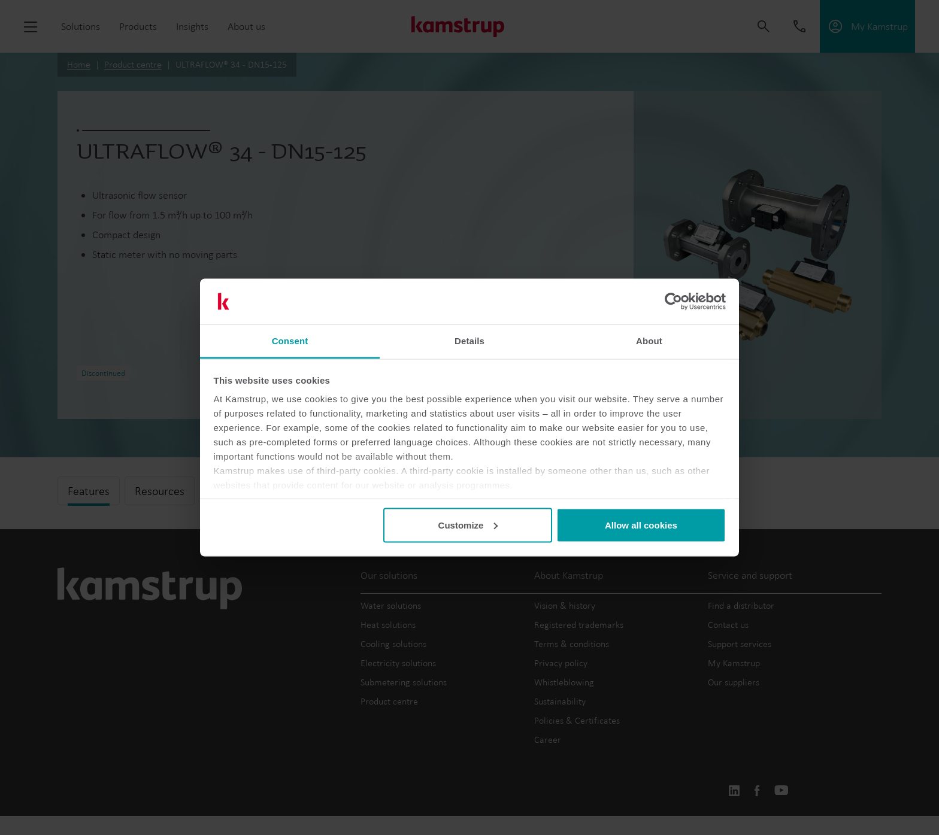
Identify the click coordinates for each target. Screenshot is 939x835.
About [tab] (649, 341)
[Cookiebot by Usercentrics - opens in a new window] (673, 302)
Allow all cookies (641, 525)
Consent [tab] (290, 341)
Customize (468, 525)
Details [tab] (469, 341)
